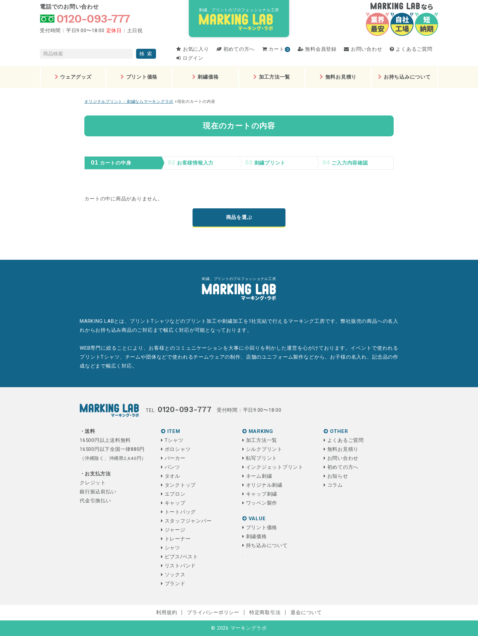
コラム (333, 485)
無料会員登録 (317, 49)
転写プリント (259, 458)
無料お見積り (338, 77)
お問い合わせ (363, 49)
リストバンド (178, 566)
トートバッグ (178, 512)
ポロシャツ (176, 449)
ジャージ (173, 530)
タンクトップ (178, 485)
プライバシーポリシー (213, 612)
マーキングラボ (248, 628)
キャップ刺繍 (259, 494)
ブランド (173, 584)
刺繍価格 (205, 77)
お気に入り (192, 49)
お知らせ (336, 476)
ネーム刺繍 (257, 476)
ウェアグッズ (73, 77)
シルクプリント (262, 449)
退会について (306, 612)
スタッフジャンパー (186, 521)
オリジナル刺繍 (262, 485)
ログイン (189, 58)
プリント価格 (138, 77)
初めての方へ (235, 49)
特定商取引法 (265, 612)
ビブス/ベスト (179, 557)
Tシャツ (172, 440)
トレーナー (176, 539)
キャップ (173, 503)
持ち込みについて (265, 545)
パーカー (173, 458)
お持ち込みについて (404, 77)
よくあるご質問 (411, 49)
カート (273, 49)
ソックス (173, 575)
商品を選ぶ (239, 217)
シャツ (170, 548)
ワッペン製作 (259, 503)
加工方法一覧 (271, 77)
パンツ (170, 467)
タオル (170, 476)
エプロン (173, 494)
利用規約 (166, 612)
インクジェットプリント (272, 467)
